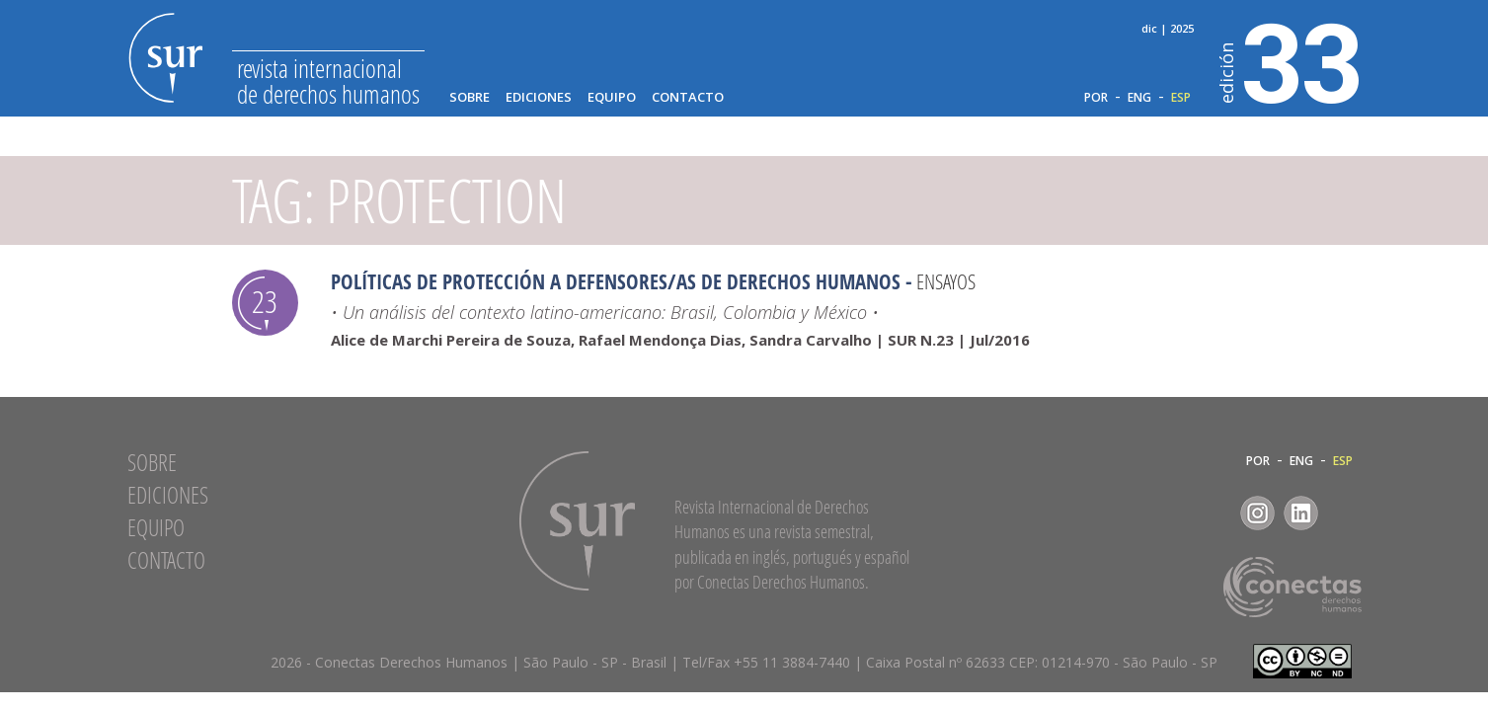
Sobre (469, 97)
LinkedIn (1301, 513)
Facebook (1214, 513)
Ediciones (539, 97)
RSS (1344, 513)
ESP (1181, 98)
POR (1096, 98)
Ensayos (946, 281)
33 (1291, 60)
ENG (1139, 98)
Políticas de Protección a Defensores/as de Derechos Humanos (616, 281)
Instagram (1257, 513)
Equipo (611, 97)
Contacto (688, 97)
